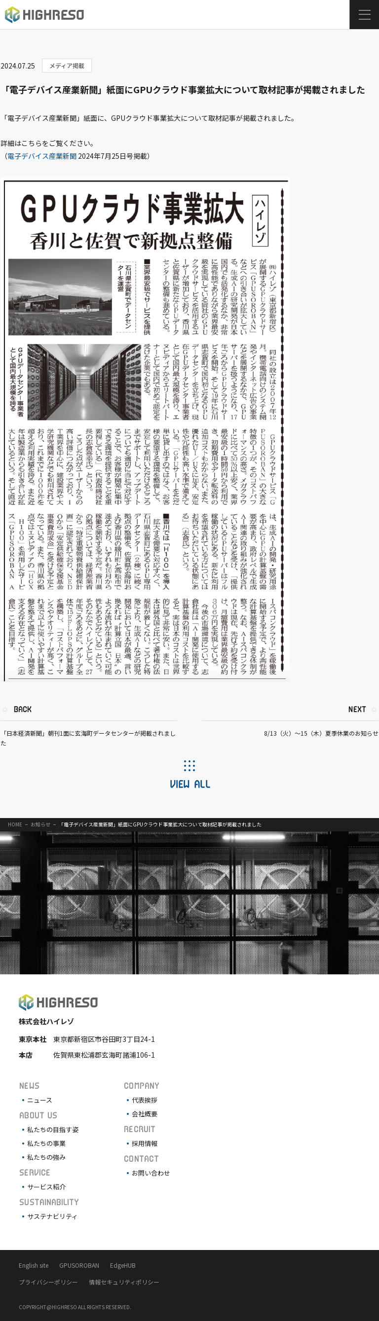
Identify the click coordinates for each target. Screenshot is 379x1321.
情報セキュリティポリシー (124, 1282)
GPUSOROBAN (79, 1265)
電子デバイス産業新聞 (41, 156)
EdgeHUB (123, 1265)
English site (33, 1265)
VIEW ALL (189, 783)
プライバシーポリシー (48, 1282)
